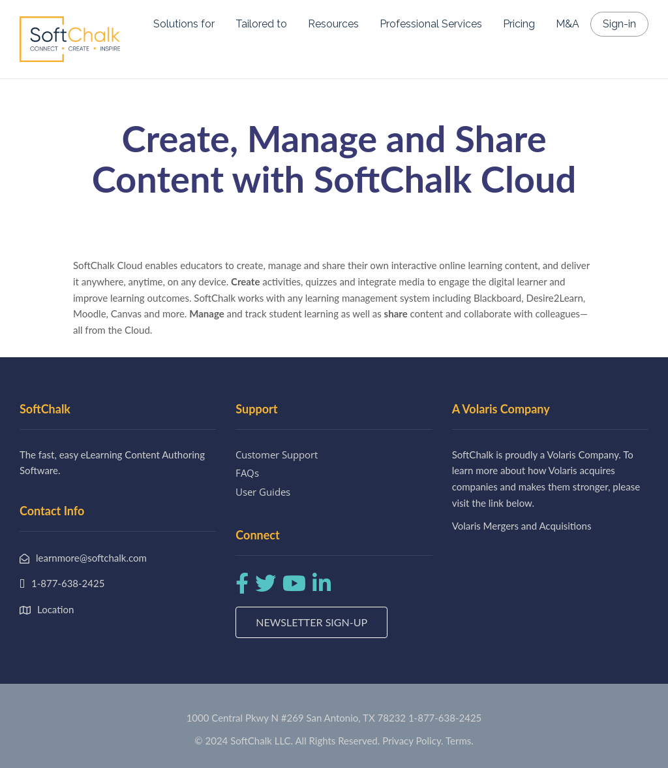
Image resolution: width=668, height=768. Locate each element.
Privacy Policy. (413, 740)
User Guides (262, 491)
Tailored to (261, 24)
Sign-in (619, 24)
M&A (567, 24)
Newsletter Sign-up (311, 622)
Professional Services (431, 24)
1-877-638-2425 (444, 718)
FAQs (247, 472)
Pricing (519, 24)
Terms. (460, 740)
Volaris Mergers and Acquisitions (522, 526)
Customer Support (276, 454)
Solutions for (184, 24)
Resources (333, 24)
